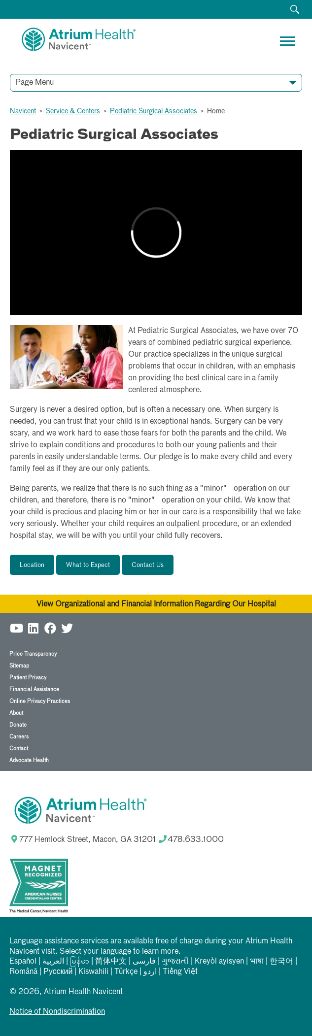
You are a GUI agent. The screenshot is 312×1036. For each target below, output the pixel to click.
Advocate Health (29, 760)
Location (32, 565)
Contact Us (148, 565)
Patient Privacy (27, 677)
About (16, 713)
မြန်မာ (79, 962)
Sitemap (19, 665)
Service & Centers (73, 111)
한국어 (281, 962)
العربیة (53, 962)
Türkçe (126, 972)
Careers (19, 736)
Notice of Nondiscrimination (57, 1012)
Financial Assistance (34, 689)
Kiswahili (93, 972)
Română (23, 972)
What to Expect (88, 565)
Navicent (23, 111)
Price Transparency (33, 654)
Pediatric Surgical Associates (153, 111)
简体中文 (111, 962)
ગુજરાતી (175, 962)
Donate (18, 725)
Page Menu (34, 83)
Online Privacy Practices (39, 701)
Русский (57, 972)
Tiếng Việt (180, 972)
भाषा (257, 962)
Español (22, 962)
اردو (150, 972)
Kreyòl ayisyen (219, 962)
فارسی (144, 962)
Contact (18, 748)
